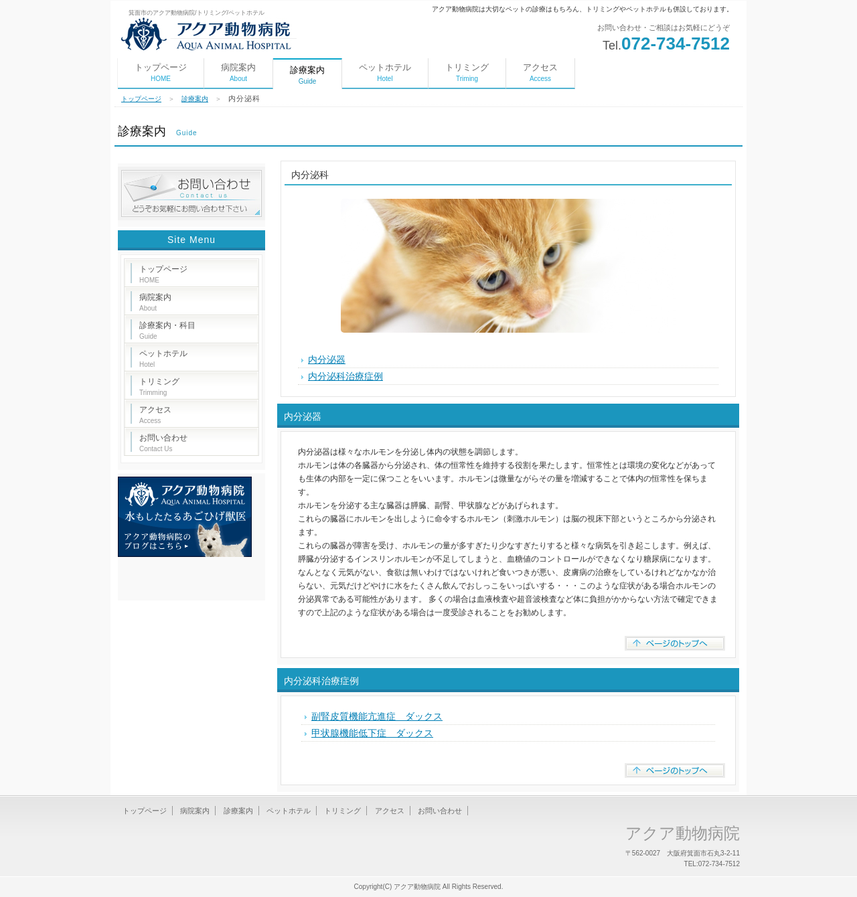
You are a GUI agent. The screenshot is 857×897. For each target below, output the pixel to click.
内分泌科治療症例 (345, 376)
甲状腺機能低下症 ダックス (372, 733)
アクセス (540, 72)
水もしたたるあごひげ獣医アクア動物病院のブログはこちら (185, 517)
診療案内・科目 (167, 330)
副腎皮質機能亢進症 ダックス (377, 716)
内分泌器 (326, 359)
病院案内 (238, 72)
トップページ (161, 72)
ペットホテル (385, 72)
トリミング (467, 72)
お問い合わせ (163, 443)
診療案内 (194, 98)
